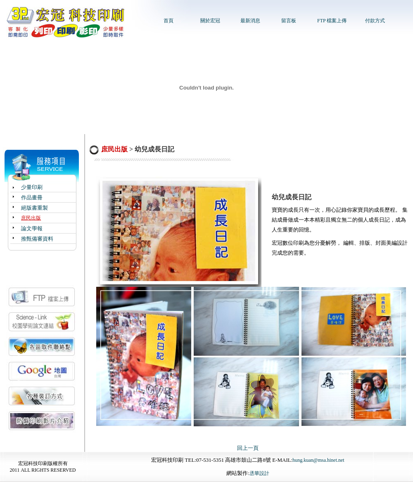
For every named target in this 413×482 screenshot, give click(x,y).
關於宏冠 (210, 21)
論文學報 (32, 228)
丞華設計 (259, 473)
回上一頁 (248, 448)
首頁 (168, 21)
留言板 (288, 21)
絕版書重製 (34, 208)
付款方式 (375, 21)
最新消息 (250, 21)
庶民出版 (31, 218)
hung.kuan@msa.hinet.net (318, 460)
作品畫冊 (32, 197)
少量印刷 (32, 187)
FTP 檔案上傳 (332, 21)
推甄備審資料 (37, 239)
